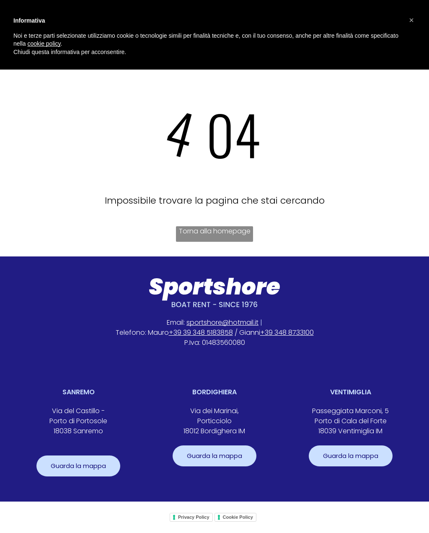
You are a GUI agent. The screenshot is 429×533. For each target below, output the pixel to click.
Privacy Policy (193, 517)
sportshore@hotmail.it (222, 322)
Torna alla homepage (215, 231)
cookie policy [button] (43, 43)
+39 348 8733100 (287, 332)
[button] (411, 20)
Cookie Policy (238, 517)
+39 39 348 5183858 (201, 332)
